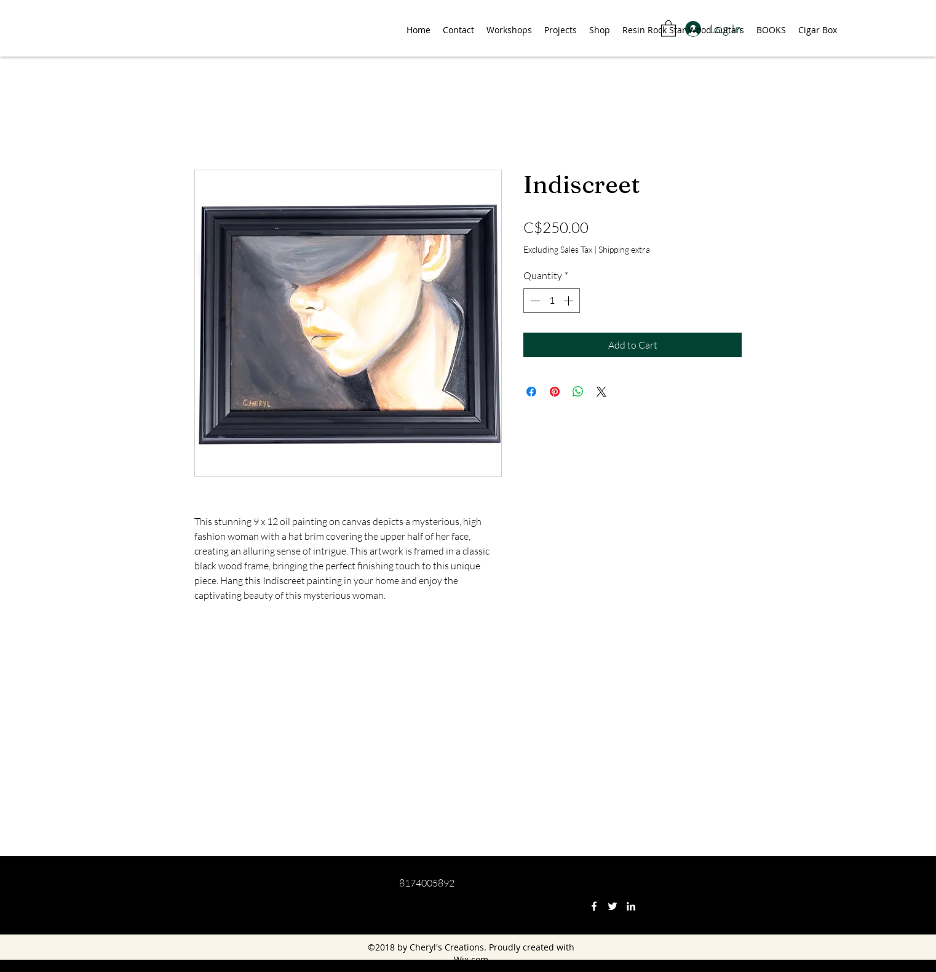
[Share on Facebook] (531, 391)
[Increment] (569, 300)
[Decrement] (533, 300)
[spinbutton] (551, 300)
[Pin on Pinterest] (554, 391)
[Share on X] (601, 391)
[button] (668, 28)
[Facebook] (594, 906)
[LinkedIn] (631, 906)
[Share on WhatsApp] (578, 391)
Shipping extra (624, 249)
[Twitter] (612, 906)
